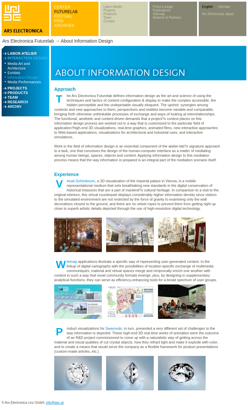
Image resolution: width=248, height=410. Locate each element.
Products (109, 14)
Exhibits (14, 73)
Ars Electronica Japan (218, 14)
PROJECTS (17, 88)
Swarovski (113, 328)
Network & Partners (167, 17)
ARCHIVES (64, 25)
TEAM (13, 97)
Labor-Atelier (112, 7)
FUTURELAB (66, 12)
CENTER (62, 7)
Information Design (23, 77)
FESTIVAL (63, 16)
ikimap (72, 262)
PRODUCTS (18, 93)
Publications (161, 10)
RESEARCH (18, 102)
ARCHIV (14, 106)
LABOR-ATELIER (22, 53)
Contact (109, 21)
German (224, 7)
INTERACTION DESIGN (27, 58)
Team (107, 17)
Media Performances (24, 82)
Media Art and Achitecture (19, 66)
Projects (109, 10)
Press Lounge (163, 7)
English (207, 7)
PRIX (58, 21)
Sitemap (159, 14)
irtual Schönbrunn (81, 181)
